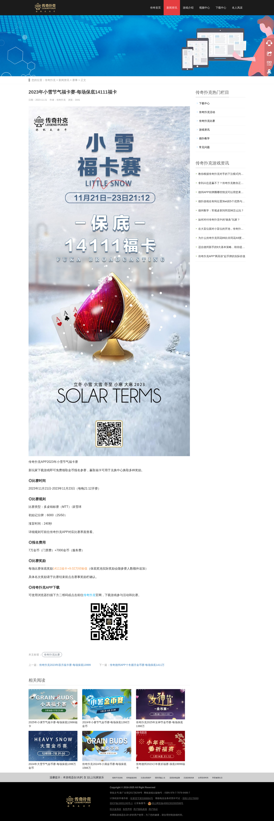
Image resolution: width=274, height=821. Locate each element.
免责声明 (127, 809)
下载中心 (221, 7)
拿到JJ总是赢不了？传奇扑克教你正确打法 (222, 183)
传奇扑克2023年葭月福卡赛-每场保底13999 (65, 664)
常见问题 (204, 147)
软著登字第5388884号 (141, 798)
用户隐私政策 (140, 809)
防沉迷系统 (115, 809)
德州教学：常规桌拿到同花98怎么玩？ (221, 210)
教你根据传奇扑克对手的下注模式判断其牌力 (222, 173)
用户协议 (153, 809)
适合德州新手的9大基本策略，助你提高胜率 (222, 247)
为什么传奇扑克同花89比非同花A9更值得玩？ (222, 237)
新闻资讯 (171, 7)
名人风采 (237, 7)
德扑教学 (204, 138)
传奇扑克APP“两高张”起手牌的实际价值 (221, 256)
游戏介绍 (188, 7)
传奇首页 (155, 7)
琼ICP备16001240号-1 (121, 803)
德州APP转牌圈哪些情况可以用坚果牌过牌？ (222, 192)
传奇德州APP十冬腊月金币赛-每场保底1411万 (137, 664)
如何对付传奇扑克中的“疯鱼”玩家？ (219, 219)
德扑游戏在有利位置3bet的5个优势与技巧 (222, 201)
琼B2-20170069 (190, 798)
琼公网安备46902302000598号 (165, 803)
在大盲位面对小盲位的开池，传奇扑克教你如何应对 (222, 228)
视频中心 (204, 7)
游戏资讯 (204, 129)
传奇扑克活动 (207, 112)
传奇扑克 (50, 80)
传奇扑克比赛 (52, 654)
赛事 (75, 80)
